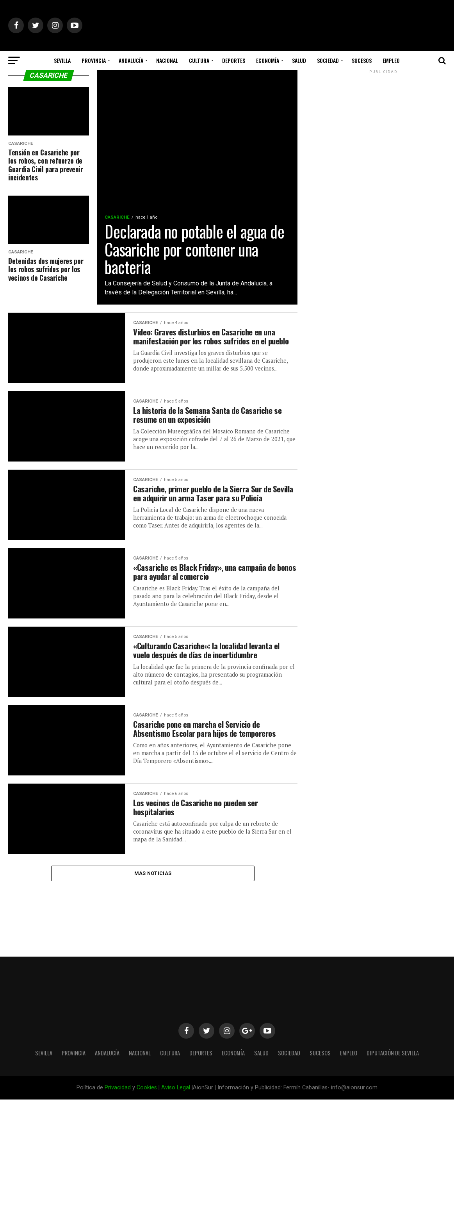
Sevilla (62, 60)
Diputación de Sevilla (227, 81)
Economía (267, 60)
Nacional (167, 60)
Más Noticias (152, 886)
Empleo (391, 60)
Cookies (147, 1087)
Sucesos (362, 60)
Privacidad (118, 1087)
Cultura (199, 60)
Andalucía (131, 60)
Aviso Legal (175, 1087)
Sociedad (328, 60)
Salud (299, 60)
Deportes (233, 60)
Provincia (94, 60)
